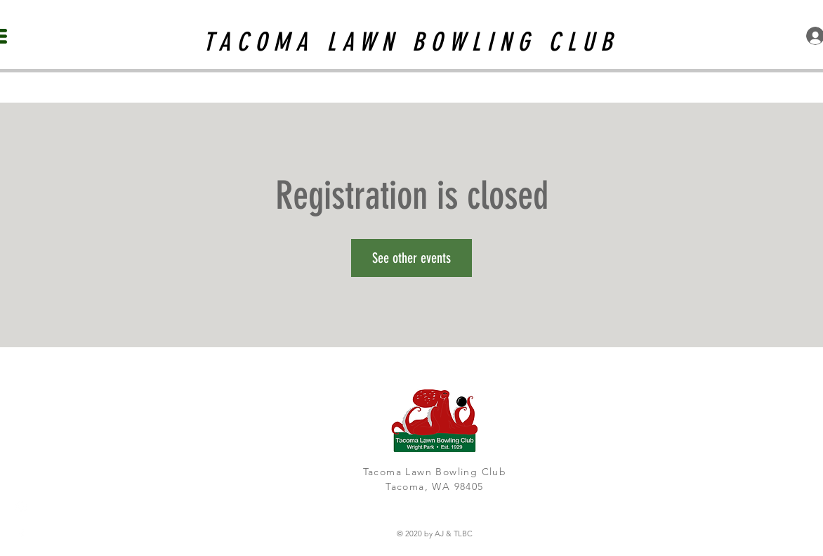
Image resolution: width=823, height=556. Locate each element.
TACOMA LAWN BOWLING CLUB (411, 42)
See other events (411, 258)
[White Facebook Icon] (21, 535)
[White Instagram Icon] (21, 507)
